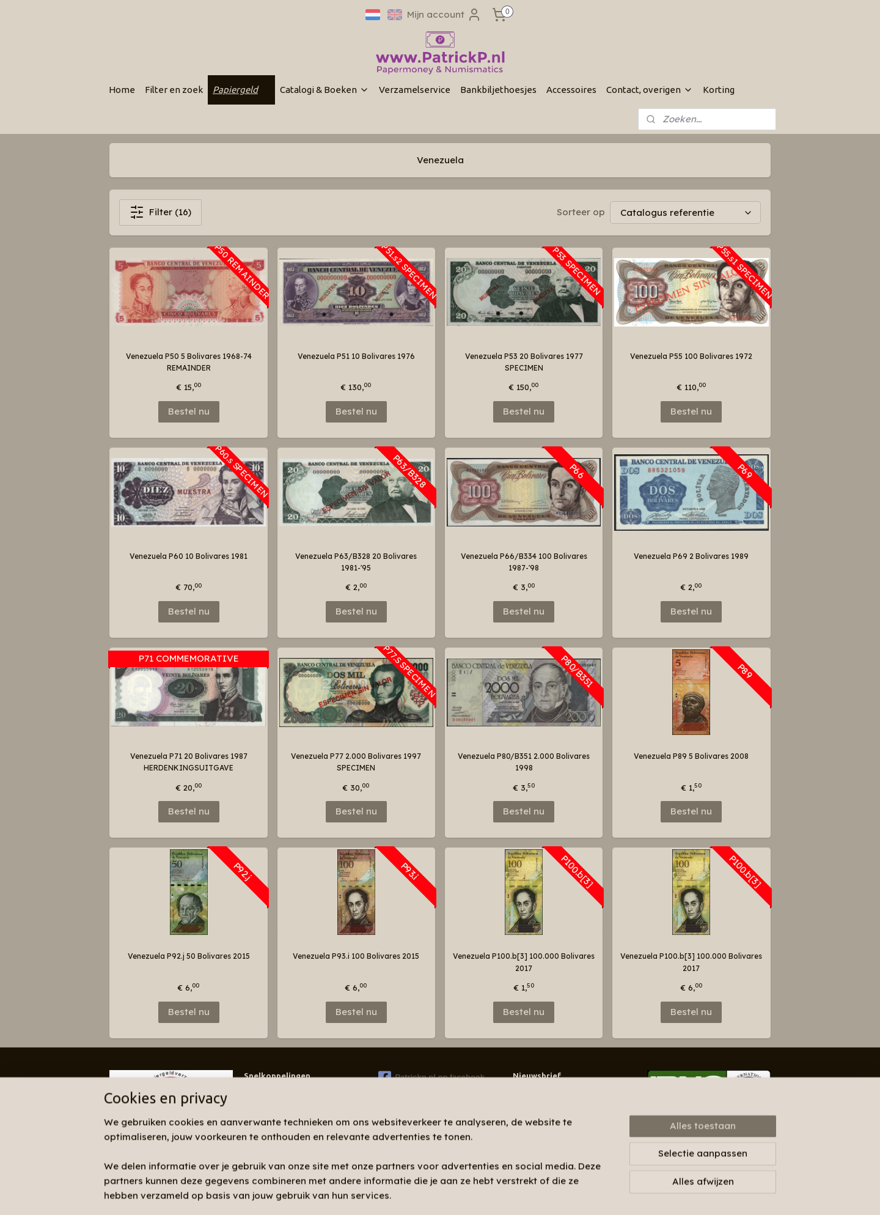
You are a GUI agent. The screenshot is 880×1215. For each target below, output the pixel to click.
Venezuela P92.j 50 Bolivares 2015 (189, 956)
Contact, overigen (649, 89)
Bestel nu (189, 411)
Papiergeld (241, 89)
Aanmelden (548, 1123)
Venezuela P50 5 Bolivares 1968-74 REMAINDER (189, 362)
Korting (719, 89)
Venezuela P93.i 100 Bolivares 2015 (356, 956)
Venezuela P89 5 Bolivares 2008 (691, 756)
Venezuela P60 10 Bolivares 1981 (189, 556)
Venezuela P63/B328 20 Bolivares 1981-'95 (356, 562)
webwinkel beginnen (487, 1192)
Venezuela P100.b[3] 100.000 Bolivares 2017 (524, 961)
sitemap (417, 1192)
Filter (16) (160, 212)
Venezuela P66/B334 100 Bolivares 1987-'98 (524, 562)
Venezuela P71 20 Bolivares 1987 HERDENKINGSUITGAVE (189, 762)
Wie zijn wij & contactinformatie (301, 1094)
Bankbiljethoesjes (498, 89)
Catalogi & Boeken (324, 89)
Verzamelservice (414, 89)
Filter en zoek (174, 89)
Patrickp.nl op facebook (431, 1077)
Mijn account (444, 14)
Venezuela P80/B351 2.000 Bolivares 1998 (524, 762)
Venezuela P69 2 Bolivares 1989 (691, 556)
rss (442, 1192)
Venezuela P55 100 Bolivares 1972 (691, 356)
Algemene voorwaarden (287, 1142)
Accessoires (571, 89)
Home (122, 89)
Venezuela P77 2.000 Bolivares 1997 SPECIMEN (356, 762)
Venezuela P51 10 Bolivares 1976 (356, 356)
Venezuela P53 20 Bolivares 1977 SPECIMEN (524, 362)
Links (253, 1130)
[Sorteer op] (685, 212)
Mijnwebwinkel (595, 1192)
